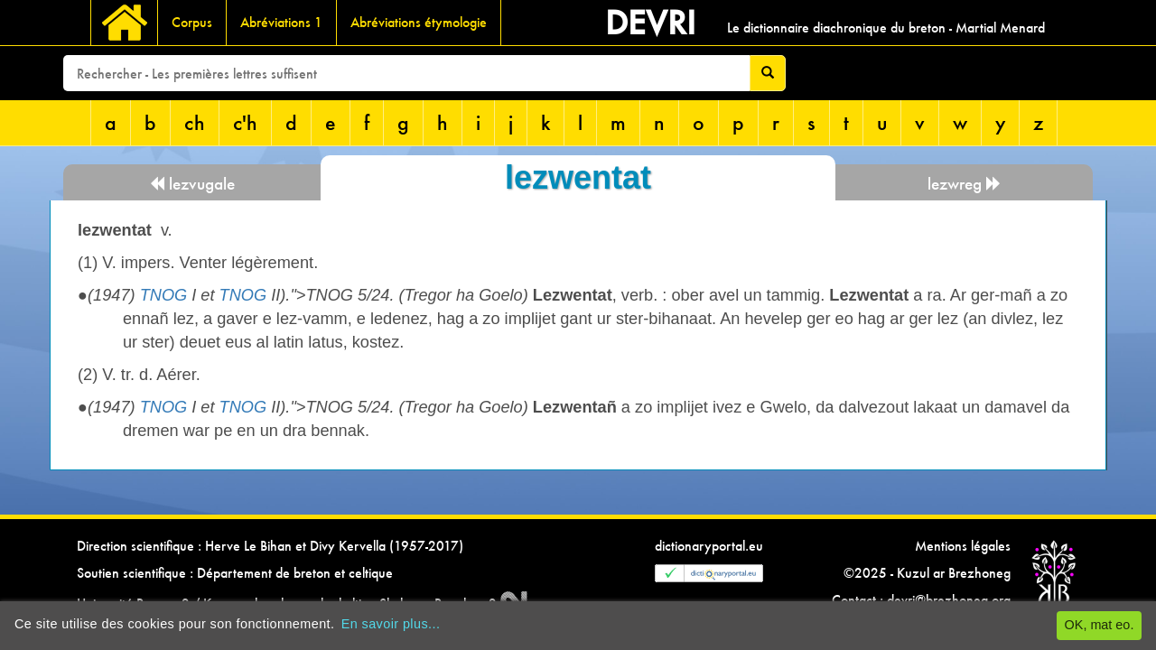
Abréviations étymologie (418, 22)
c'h (245, 122)
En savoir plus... (391, 624)
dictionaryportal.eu (709, 545)
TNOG (164, 295)
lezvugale (192, 183)
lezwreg (965, 183)
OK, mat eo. (1099, 625)
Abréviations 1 (281, 22)
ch (194, 122)
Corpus (192, 22)
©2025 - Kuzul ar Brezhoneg (927, 572)
